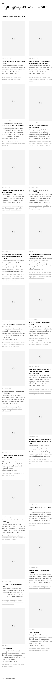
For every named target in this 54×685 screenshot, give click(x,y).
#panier (31, 208)
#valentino (14, 540)
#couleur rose (32, 206)
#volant (6, 145)
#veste (19, 210)
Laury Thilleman (7, 648)
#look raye (15, 538)
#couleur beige (13, 600)
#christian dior (32, 340)
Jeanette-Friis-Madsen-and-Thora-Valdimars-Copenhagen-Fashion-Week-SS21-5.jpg (40, 371)
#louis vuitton (17, 77)
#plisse (16, 208)
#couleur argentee (15, 343)
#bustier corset (5, 274)
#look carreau (21, 665)
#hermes (44, 77)
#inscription (9, 538)
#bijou (30, 338)
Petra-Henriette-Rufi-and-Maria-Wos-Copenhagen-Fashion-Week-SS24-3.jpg (12, 256)
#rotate (42, 393)
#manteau (4, 79)
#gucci (34, 342)
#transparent (42, 145)
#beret (30, 586)
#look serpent (39, 461)
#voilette (48, 145)
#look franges (19, 276)
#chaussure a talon (6, 206)
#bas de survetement (34, 389)
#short (46, 276)
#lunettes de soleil (9, 208)
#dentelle (42, 143)
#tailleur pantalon (9, 280)
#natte (30, 276)
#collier (17, 274)
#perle (46, 143)
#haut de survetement (45, 391)
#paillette (35, 276)
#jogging (37, 393)
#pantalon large (16, 278)
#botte (3, 77)
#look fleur (17, 344)
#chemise (4, 473)
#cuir (14, 276)
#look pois (9, 409)
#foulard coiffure (36, 274)
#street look (17, 79)
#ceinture (7, 343)
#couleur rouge (9, 77)
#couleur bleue (5, 407)
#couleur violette (9, 344)
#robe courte (11, 143)
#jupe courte (32, 461)
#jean (16, 473)
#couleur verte (9, 276)
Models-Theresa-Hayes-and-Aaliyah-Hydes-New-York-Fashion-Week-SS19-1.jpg (40, 441)
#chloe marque (5, 600)
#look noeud (5, 143)
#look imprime (9, 602)
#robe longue (5, 346)
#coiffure (12, 142)
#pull (34, 208)
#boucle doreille (6, 142)
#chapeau (12, 274)
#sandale (8, 210)
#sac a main (10, 79)
